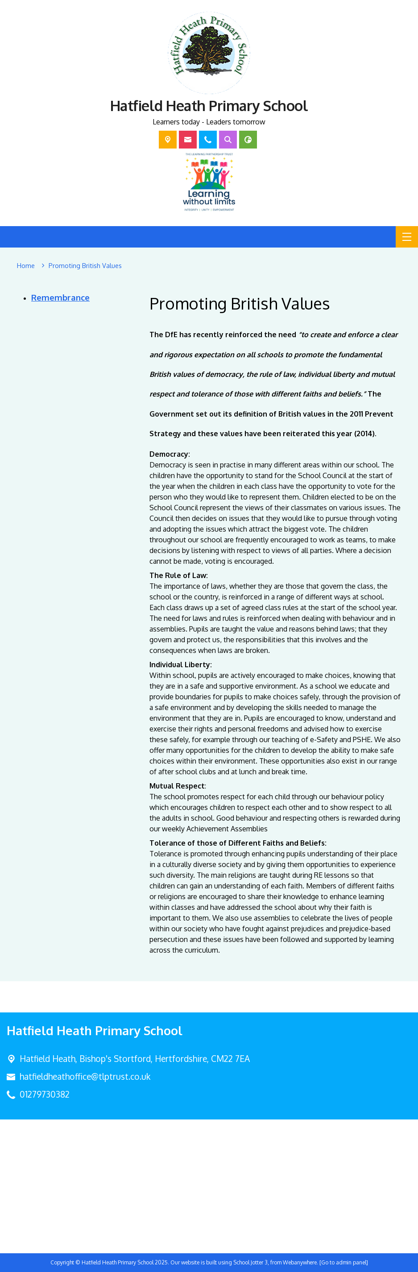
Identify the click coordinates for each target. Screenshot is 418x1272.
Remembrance (60, 297)
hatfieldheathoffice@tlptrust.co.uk (85, 1076)
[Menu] (407, 237)
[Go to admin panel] (343, 1262)
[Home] (26, 266)
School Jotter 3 (250, 1262)
